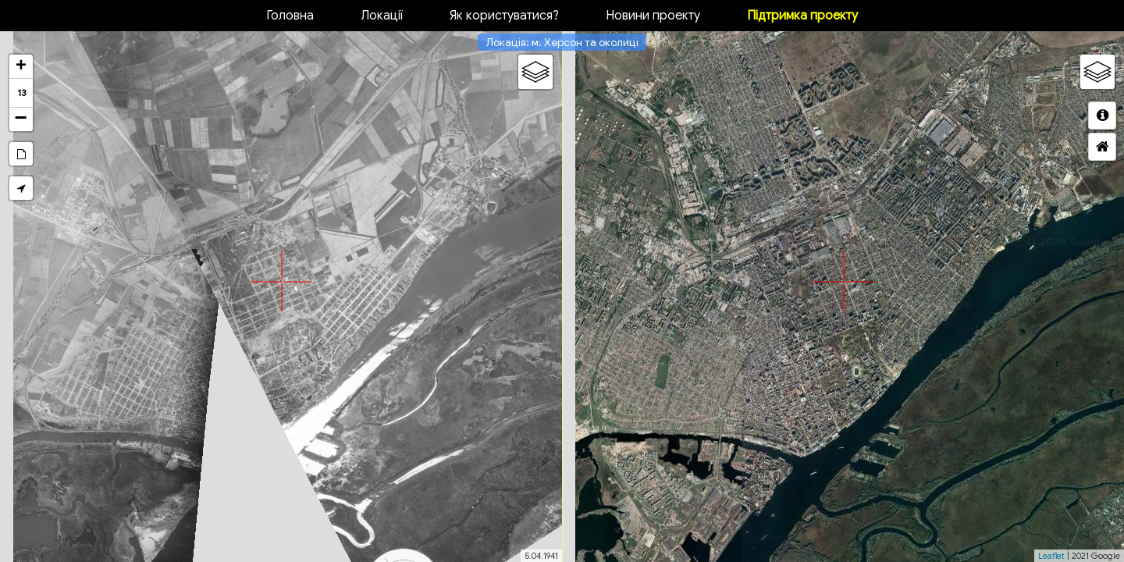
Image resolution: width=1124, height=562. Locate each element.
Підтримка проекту (802, 15)
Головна (290, 15)
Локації (382, 15)
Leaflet (1051, 555)
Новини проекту (653, 15)
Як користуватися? (504, 15)
